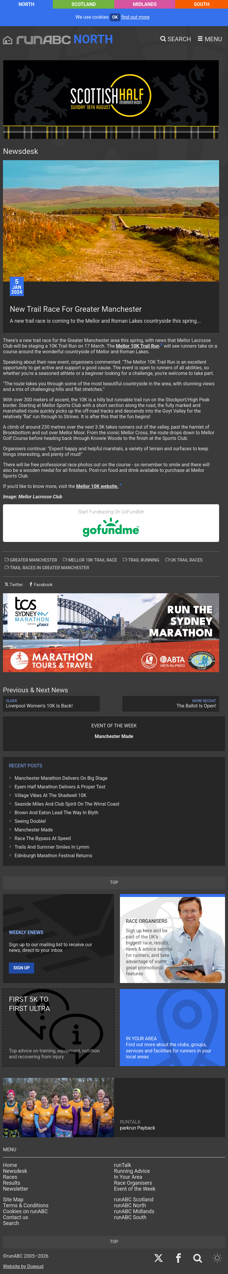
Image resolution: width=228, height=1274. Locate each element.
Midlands (145, 4)
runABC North (130, 1205)
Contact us (15, 1217)
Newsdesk (15, 1171)
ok (115, 17)
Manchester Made (34, 830)
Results (11, 1183)
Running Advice (132, 1171)
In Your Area (128, 1177)
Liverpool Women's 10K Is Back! (51, 704)
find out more (135, 17)
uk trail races (184, 560)
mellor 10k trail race (90, 560)
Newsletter (15, 1189)
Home (10, 1165)
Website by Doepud (23, 1266)
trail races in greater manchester (47, 567)
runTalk (122, 1165)
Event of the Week (135, 1189)
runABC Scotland (133, 1200)
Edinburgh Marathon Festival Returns (53, 855)
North (26, 4)
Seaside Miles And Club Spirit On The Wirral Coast (67, 804)
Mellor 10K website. (97, 486)
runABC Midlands (134, 1211)
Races (10, 1177)
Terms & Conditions (25, 1205)
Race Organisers (133, 1183)
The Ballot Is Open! (170, 704)
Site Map (13, 1200)
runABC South (130, 1217)
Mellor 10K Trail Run (137, 346)
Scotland (84, 4)
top (114, 882)
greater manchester (31, 560)
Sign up (21, 968)
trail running (141, 560)
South (202, 4)
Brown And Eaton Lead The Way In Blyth (56, 812)
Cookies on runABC (25, 1211)
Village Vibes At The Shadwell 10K (50, 795)
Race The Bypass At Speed (43, 838)
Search (11, 1223)
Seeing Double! (30, 821)
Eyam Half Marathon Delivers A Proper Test (60, 787)
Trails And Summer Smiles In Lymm (52, 847)
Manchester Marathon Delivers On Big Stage (61, 778)
